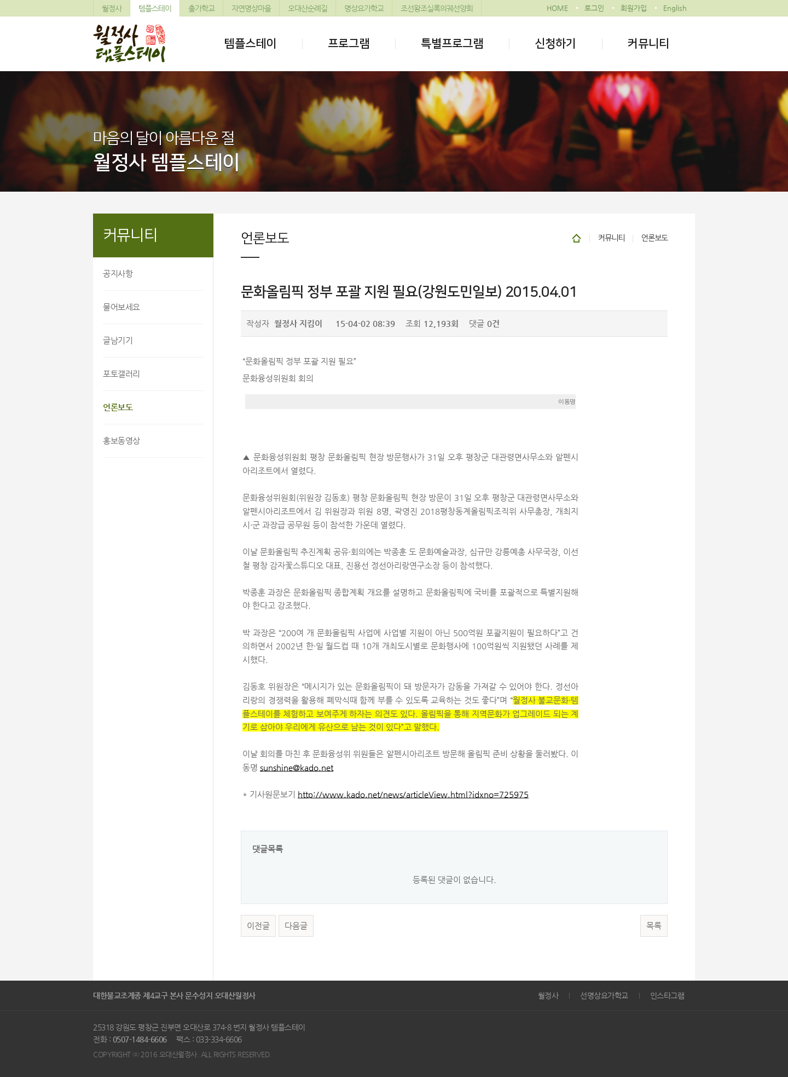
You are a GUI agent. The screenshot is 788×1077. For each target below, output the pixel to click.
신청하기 (555, 43)
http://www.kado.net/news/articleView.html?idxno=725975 (413, 794)
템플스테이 (154, 8)
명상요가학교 (364, 8)
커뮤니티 (648, 43)
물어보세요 (121, 307)
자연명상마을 (251, 8)
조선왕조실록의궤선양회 (437, 8)
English (675, 8)
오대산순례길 (307, 8)
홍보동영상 (121, 440)
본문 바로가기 (0, 0)
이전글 (258, 926)
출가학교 (201, 8)
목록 (654, 926)
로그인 (594, 8)
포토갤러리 (121, 373)
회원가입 (634, 8)
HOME (557, 8)
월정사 (111, 8)
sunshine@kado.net (296, 767)
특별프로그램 (452, 43)
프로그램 (348, 43)
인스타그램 (667, 995)
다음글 (296, 926)
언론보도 (117, 407)
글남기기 (117, 340)
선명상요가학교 (604, 995)
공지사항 (117, 273)
